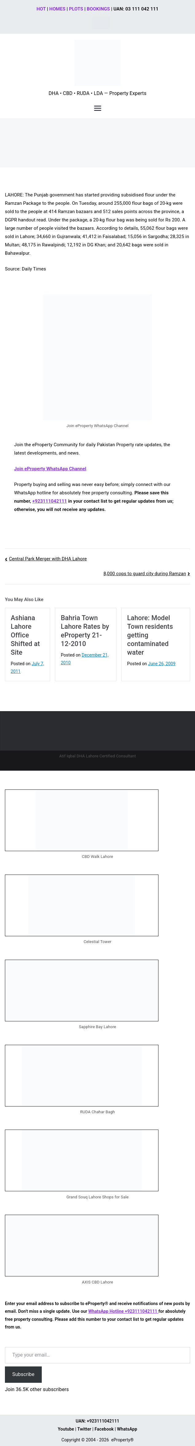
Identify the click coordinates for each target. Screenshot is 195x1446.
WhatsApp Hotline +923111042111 (123, 1311)
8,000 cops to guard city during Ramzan (144, 573)
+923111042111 (49, 501)
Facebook (104, 1429)
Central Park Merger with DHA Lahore (48, 559)
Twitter (84, 1429)
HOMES (57, 9)
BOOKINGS (98, 9)
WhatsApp (127, 1429)
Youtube (66, 1429)
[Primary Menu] (98, 108)
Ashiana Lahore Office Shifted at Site (25, 635)
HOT (41, 9)
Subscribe (23, 1374)
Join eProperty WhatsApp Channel (50, 469)
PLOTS (76, 9)
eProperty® (122, 1439)
